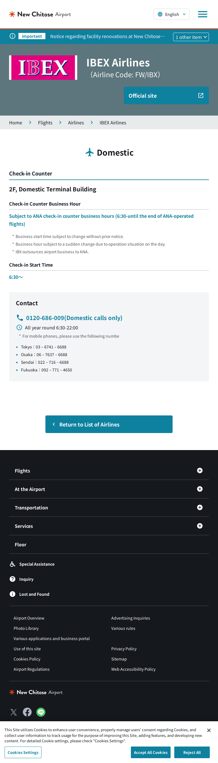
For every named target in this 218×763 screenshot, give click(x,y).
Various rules (123, 628)
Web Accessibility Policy (133, 669)
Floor (20, 544)
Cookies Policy (27, 659)
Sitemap (119, 659)
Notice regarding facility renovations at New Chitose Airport (105, 36)
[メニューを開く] (202, 14)
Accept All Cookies (150, 754)
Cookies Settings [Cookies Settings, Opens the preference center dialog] (23, 754)
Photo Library (26, 628)
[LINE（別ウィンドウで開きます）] (40, 714)
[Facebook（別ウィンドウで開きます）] (27, 712)
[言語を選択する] (172, 14)
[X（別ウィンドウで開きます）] (13, 712)
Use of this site (27, 648)
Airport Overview (29, 618)
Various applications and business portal (52, 638)
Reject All (192, 754)
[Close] (209, 732)
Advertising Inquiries (130, 618)
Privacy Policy (124, 648)
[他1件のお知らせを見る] (191, 37)
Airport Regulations (32, 669)
